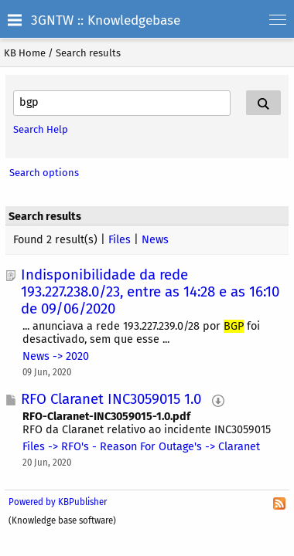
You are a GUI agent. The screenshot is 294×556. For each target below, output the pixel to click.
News (155, 239)
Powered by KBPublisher (58, 502)
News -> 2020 (55, 356)
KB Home (25, 53)
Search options (44, 172)
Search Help (40, 129)
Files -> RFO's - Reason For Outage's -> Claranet (141, 446)
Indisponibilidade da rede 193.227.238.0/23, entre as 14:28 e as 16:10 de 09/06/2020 (150, 291)
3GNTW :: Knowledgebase (105, 20)
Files (119, 239)
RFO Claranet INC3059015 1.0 (111, 399)
